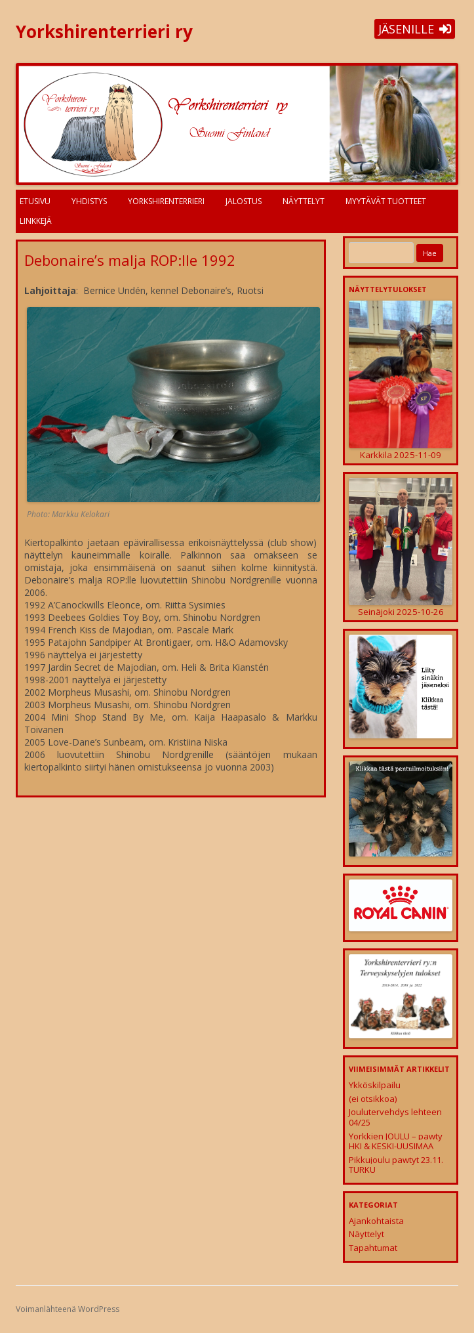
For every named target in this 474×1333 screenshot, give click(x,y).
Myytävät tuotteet (386, 201)
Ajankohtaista (376, 1221)
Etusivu (35, 201)
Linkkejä (36, 220)
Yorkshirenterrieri (166, 201)
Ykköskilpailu (375, 1085)
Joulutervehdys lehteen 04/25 (395, 1117)
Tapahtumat (373, 1248)
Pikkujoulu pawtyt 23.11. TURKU (396, 1165)
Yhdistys (89, 201)
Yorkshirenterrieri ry (104, 31)
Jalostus (244, 201)
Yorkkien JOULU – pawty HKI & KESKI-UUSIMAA (396, 1141)
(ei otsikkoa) (373, 1099)
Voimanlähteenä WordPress (67, 1309)
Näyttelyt (304, 201)
